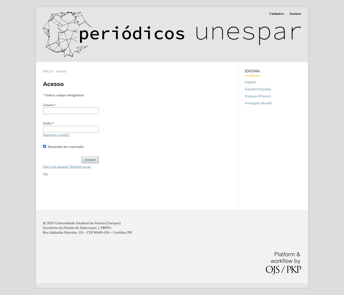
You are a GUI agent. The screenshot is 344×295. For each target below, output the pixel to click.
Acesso (295, 13)
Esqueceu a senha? (56, 135)
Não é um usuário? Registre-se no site (67, 170)
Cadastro (276, 13)
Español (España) (258, 89)
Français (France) (258, 96)
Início (48, 71)
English (250, 82)
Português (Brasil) (258, 103)
